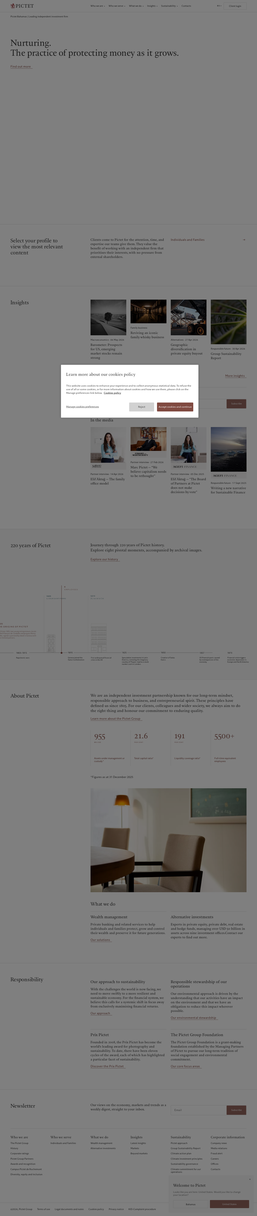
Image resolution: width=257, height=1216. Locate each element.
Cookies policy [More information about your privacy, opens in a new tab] (112, 393)
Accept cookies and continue (175, 407)
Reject (141, 407)
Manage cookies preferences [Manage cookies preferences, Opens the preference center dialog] (82, 406)
